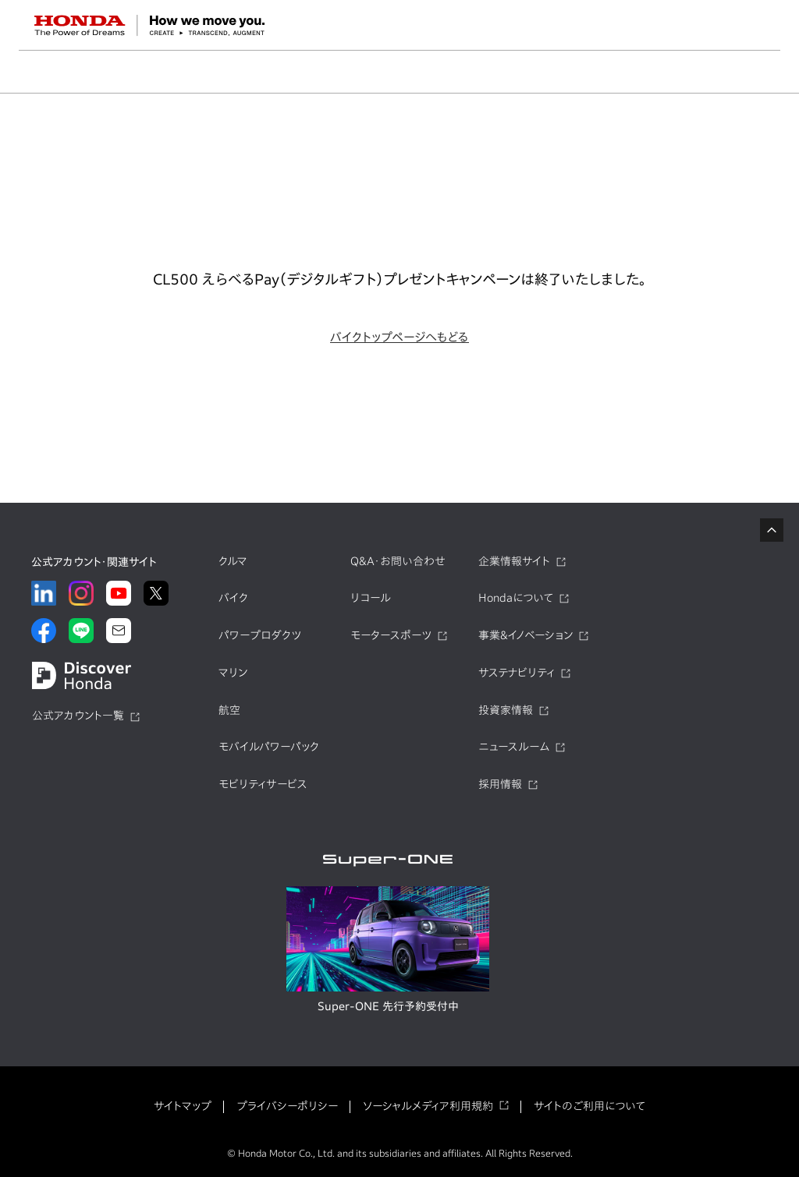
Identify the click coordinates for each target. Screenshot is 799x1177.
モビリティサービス (262, 784)
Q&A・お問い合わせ (398, 561)
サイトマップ (182, 1106)
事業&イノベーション (525, 635)
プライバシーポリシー (287, 1106)
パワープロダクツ (259, 635)
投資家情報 (505, 710)
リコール (370, 597)
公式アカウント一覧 (78, 715)
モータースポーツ (390, 635)
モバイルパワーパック (268, 746)
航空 (229, 710)
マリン (232, 672)
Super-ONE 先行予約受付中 (388, 1006)
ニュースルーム (513, 746)
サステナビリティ (516, 672)
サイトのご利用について (589, 1106)
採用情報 (500, 784)
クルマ (232, 561)
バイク (233, 597)
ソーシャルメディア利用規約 (428, 1106)
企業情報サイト (514, 561)
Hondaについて (515, 597)
